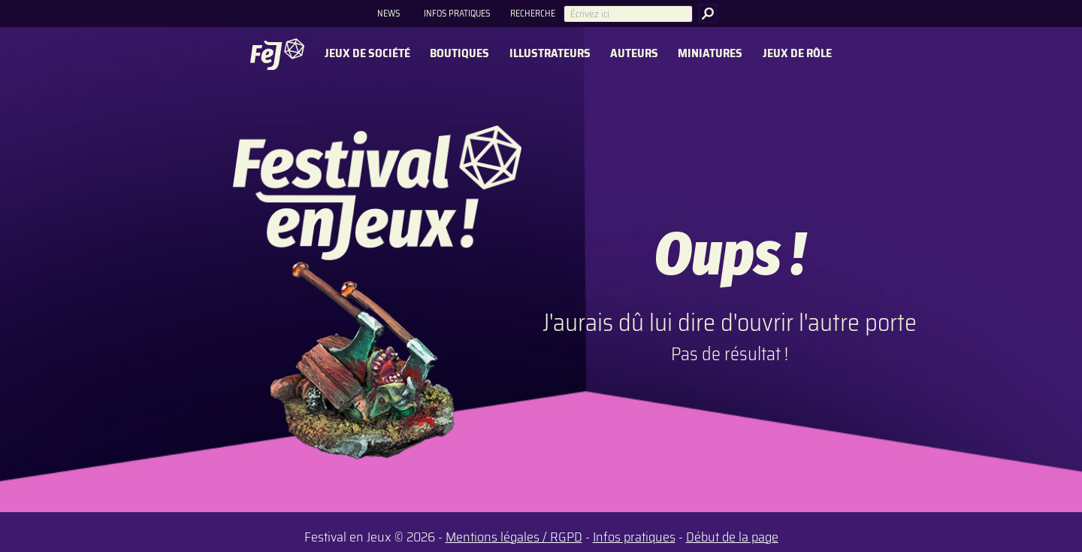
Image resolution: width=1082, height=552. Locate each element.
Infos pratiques (457, 13)
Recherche (532, 13)
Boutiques (459, 53)
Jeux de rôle (797, 53)
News (388, 13)
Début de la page (732, 536)
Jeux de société (367, 53)
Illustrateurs (550, 53)
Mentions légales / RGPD (514, 536)
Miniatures (710, 53)
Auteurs (634, 53)
